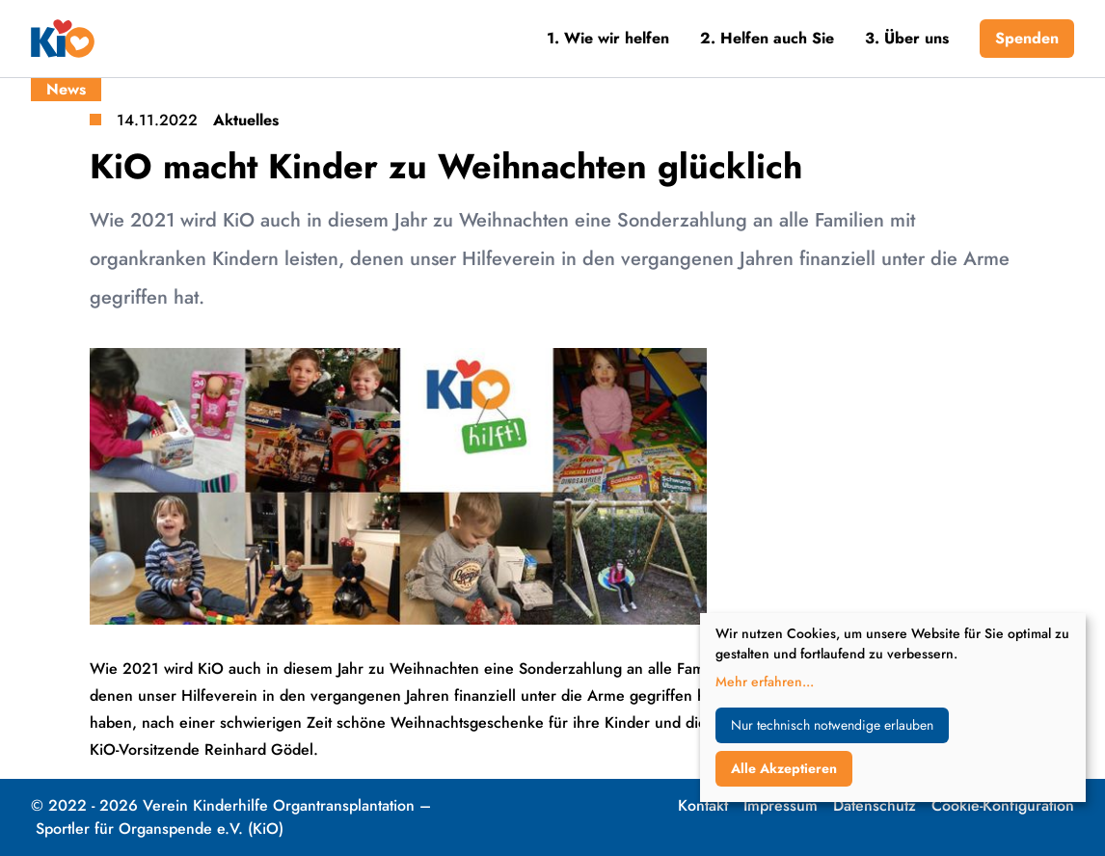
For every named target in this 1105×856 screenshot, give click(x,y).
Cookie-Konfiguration (1002, 805)
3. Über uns (907, 38)
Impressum (780, 805)
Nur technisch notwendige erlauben (832, 725)
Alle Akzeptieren (784, 768)
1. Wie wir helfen (608, 38)
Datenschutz (874, 805)
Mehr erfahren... (764, 681)
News (66, 89)
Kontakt (703, 805)
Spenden (1027, 38)
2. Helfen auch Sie (767, 38)
